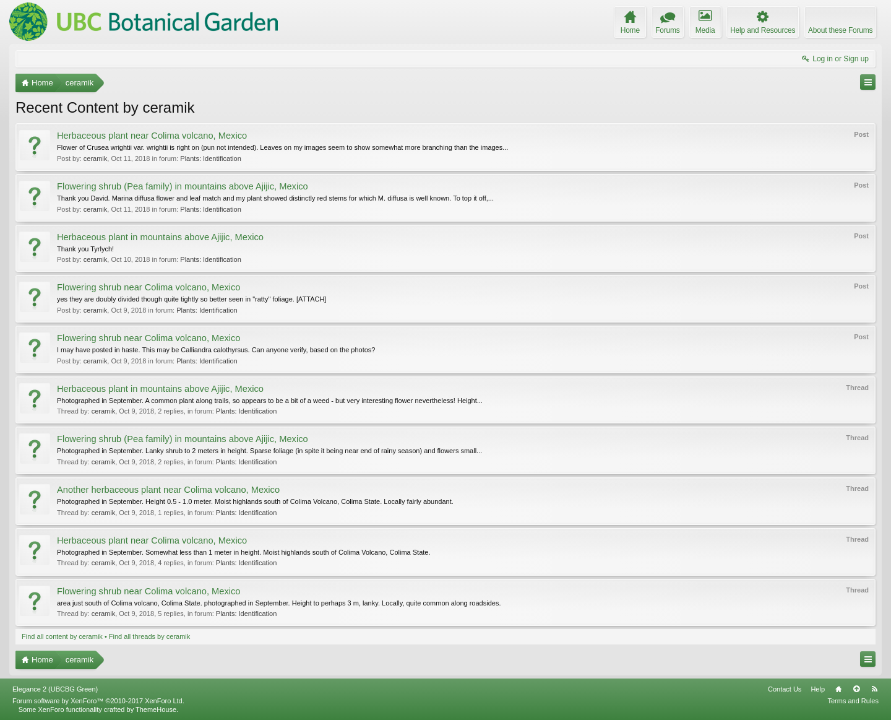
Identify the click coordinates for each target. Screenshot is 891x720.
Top (856, 689)
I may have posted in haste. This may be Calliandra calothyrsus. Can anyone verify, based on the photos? (216, 349)
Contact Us (784, 689)
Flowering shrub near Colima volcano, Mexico (149, 287)
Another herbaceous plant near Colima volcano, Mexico (168, 490)
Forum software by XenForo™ (98, 701)
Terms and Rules (853, 701)
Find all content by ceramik (62, 636)
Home (838, 689)
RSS (874, 689)
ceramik (96, 158)
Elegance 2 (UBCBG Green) (55, 689)
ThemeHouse (156, 709)
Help (818, 689)
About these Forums (840, 30)
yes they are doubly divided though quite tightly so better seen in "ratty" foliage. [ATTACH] (191, 299)
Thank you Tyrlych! (85, 249)
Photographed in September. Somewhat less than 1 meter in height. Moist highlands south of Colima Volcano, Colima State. (244, 552)
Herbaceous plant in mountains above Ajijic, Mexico (160, 237)
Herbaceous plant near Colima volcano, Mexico (152, 136)
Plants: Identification (210, 158)
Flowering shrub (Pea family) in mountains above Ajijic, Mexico (182, 186)
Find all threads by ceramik (149, 636)
